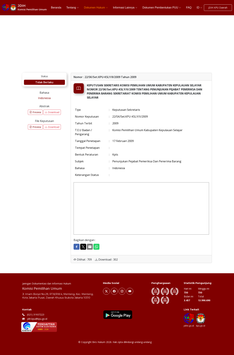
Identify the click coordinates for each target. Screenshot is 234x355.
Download (52, 112)
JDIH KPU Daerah (217, 7)
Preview (35, 112)
